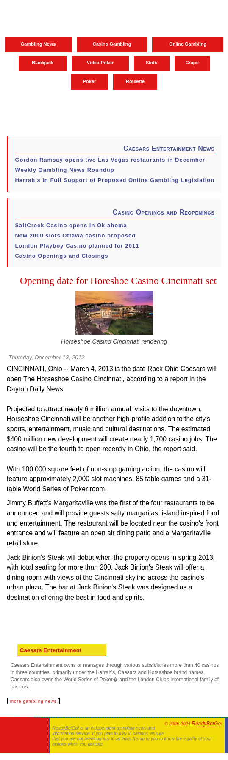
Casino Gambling (112, 44)
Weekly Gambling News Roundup (64, 170)
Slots (151, 62)
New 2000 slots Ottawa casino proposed (75, 235)
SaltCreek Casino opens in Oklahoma (71, 225)
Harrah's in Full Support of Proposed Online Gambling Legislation (114, 180)
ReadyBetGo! (207, 724)
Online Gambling (187, 44)
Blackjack (42, 62)
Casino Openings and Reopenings (163, 212)
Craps (191, 62)
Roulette (135, 81)
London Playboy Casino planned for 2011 (77, 245)
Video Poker (100, 62)
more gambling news (33, 701)
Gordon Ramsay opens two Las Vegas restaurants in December (110, 160)
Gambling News (38, 44)
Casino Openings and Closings (61, 256)
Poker (89, 81)
